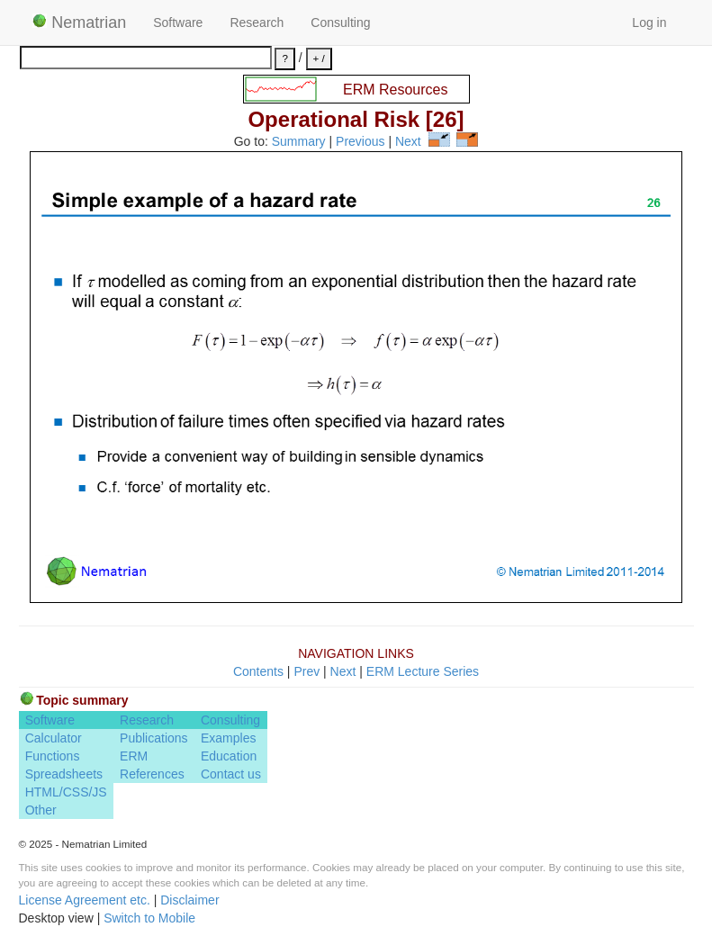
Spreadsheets (64, 774)
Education (229, 756)
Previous (360, 142)
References (152, 774)
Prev (306, 671)
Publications (154, 738)
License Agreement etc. (84, 900)
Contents (258, 671)
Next (408, 142)
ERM (134, 756)
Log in (649, 22)
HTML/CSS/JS (66, 792)
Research (257, 22)
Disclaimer (189, 900)
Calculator (53, 738)
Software (178, 22)
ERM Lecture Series (422, 671)
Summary (299, 142)
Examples (228, 738)
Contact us (231, 774)
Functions (52, 756)
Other (41, 810)
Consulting (340, 22)
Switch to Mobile (149, 918)
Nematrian (79, 23)
